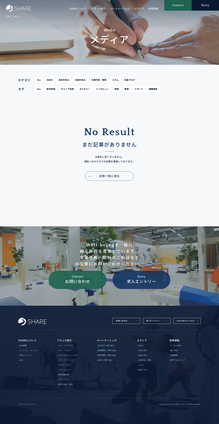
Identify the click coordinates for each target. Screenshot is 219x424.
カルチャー (85, 90)
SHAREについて (78, 8)
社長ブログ (129, 81)
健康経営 (153, 90)
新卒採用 (51, 90)
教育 (127, 90)
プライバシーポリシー (27, 404)
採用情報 (153, 8)
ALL (39, 81)
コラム (115, 81)
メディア (139, 8)
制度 (117, 90)
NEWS (50, 81)
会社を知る (64, 81)
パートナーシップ (120, 8)
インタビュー (102, 90)
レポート (139, 90)
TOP (8, 16)
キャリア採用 (67, 90)
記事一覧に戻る (109, 178)
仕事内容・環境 (98, 81)
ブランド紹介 (98, 8)
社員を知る (80, 81)
